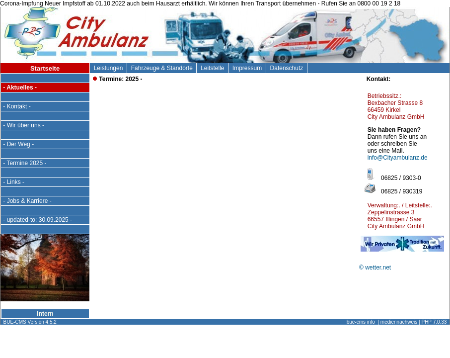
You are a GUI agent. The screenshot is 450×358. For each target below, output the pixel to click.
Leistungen (108, 68)
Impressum (247, 68)
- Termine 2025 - (24, 163)
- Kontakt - (16, 106)
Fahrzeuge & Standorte (162, 68)
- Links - (13, 182)
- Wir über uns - (23, 125)
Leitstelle (212, 68)
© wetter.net (375, 267)
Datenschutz (286, 68)
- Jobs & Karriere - (27, 200)
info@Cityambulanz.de (398, 157)
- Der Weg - (18, 144)
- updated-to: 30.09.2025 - (37, 219)
